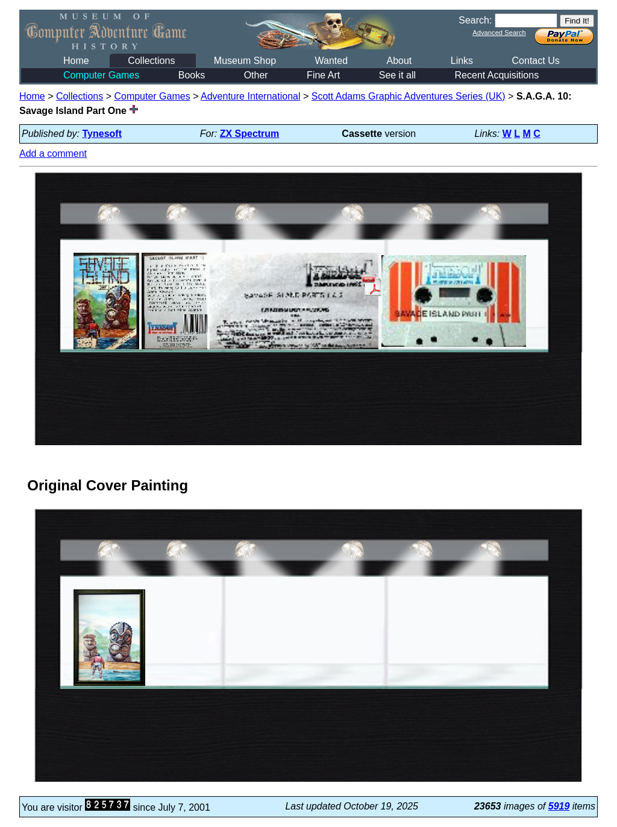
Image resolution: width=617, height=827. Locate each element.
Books (191, 75)
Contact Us (536, 60)
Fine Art (323, 75)
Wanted (331, 60)
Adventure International (250, 96)
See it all (397, 75)
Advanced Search (498, 32)
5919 (559, 806)
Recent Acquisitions (497, 75)
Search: (475, 20)
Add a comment (53, 153)
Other (256, 75)
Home (76, 60)
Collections (151, 60)
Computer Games (101, 75)
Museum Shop (245, 60)
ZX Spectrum (250, 133)
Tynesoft (102, 133)
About (399, 60)
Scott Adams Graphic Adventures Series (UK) (409, 96)
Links (462, 60)
